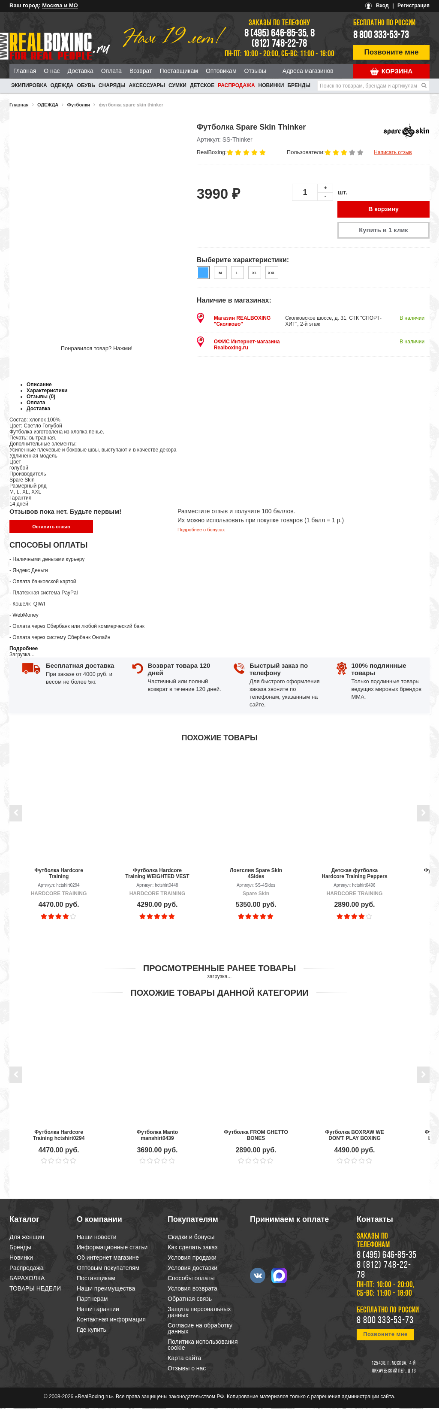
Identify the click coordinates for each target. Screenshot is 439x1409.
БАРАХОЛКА (27, 1279)
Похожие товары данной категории (219, 993)
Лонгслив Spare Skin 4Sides (256, 874)
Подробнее (23, 649)
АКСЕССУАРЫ (147, 85)
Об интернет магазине (108, 1258)
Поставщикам (178, 70)
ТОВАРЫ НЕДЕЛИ (35, 1289)
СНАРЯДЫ (112, 85)
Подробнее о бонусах (201, 530)
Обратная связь (190, 1299)
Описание (39, 385)
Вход (382, 6)
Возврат (140, 70)
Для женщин (26, 1237)
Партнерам (92, 1299)
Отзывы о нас (187, 1369)
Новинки (271, 85)
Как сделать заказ (192, 1248)
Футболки (78, 104)
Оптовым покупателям (108, 1268)
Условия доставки (192, 1268)
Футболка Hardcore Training (58, 874)
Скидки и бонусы (191, 1237)
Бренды (298, 85)
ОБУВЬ (86, 85)
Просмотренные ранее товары (219, 969)
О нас (52, 70)
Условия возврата (192, 1289)
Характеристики (47, 391)
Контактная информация (111, 1320)
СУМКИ (177, 85)
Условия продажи (192, 1258)
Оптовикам (221, 70)
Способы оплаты (191, 1279)
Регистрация (413, 6)
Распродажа (236, 85)
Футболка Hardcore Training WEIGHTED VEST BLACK (157, 874)
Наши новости (97, 1237)
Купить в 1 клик (383, 230)
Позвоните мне (391, 52)
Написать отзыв (393, 152)
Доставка (80, 70)
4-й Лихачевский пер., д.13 (394, 1368)
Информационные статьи (112, 1248)
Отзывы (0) (41, 397)
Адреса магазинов (308, 70)
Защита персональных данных (199, 1312)
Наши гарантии (98, 1309)
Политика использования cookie (203, 1345)
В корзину (384, 209)
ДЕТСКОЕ (202, 85)
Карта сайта (184, 1358)
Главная (24, 70)
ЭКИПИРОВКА (29, 85)
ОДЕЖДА (62, 85)
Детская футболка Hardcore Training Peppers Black (354, 874)
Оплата (111, 70)
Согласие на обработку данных (200, 1329)
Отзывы (255, 70)
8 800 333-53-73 (381, 35)
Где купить (91, 1330)
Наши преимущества (106, 1289)
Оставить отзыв (51, 527)
